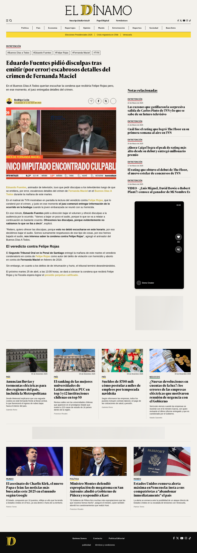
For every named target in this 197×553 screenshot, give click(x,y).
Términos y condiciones (105, 545)
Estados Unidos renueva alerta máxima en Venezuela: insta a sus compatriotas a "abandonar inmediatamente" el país (159, 489)
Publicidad (86, 545)
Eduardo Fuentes (16, 187)
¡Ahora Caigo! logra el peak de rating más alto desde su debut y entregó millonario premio (157, 151)
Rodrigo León (21, 99)
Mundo (101, 28)
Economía (52, 28)
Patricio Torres (11, 507)
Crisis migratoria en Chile (107, 35)
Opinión (86, 28)
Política (25, 28)
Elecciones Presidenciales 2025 (78, 35)
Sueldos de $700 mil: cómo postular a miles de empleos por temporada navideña (121, 387)
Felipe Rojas (95, 200)
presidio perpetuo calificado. (61, 275)
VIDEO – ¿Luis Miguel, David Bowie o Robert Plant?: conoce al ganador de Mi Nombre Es (159, 190)
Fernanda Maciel (78, 191)
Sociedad (153, 28)
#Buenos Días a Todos (18, 53)
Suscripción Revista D (79, 20)
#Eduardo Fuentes (42, 53)
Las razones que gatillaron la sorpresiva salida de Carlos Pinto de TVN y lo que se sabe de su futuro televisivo (156, 110)
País (38, 28)
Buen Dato (171, 28)
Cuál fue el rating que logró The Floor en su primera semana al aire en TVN (158, 131)
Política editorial (116, 538)
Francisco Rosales (60, 414)
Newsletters (122, 20)
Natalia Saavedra (156, 418)
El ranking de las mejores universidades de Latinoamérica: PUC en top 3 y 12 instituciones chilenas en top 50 (73, 389)
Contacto (97, 538)
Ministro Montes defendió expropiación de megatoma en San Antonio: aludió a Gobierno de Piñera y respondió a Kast (96, 489)
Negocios (155, 377)
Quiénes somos (79, 538)
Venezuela (127, 35)
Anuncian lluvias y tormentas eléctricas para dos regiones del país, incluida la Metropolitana (26, 387)
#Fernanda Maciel (81, 53)
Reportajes (70, 28)
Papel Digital (103, 20)
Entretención (118, 28)
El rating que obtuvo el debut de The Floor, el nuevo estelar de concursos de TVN (158, 171)
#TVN (96, 53)
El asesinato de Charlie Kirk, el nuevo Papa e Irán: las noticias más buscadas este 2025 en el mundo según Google (34, 489)
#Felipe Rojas (61, 53)
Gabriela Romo (11, 410)
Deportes (137, 28)
